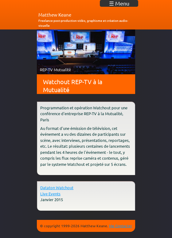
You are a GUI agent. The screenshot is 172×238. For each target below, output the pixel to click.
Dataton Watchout (56, 187)
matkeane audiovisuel (60, 6)
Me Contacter (120, 225)
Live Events (50, 193)
